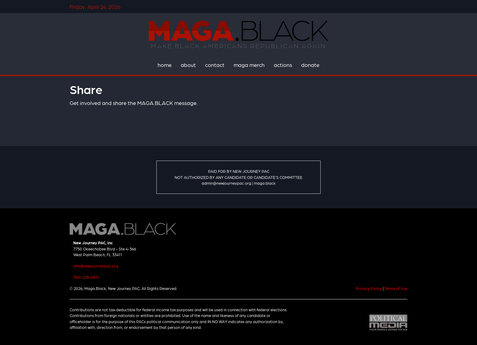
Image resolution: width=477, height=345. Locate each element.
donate (310, 64)
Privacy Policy (369, 288)
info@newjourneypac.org (95, 265)
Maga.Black (238, 30)
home (165, 64)
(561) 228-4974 (86, 277)
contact (215, 64)
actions (283, 64)
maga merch (249, 64)
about (188, 64)
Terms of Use (395, 288)
